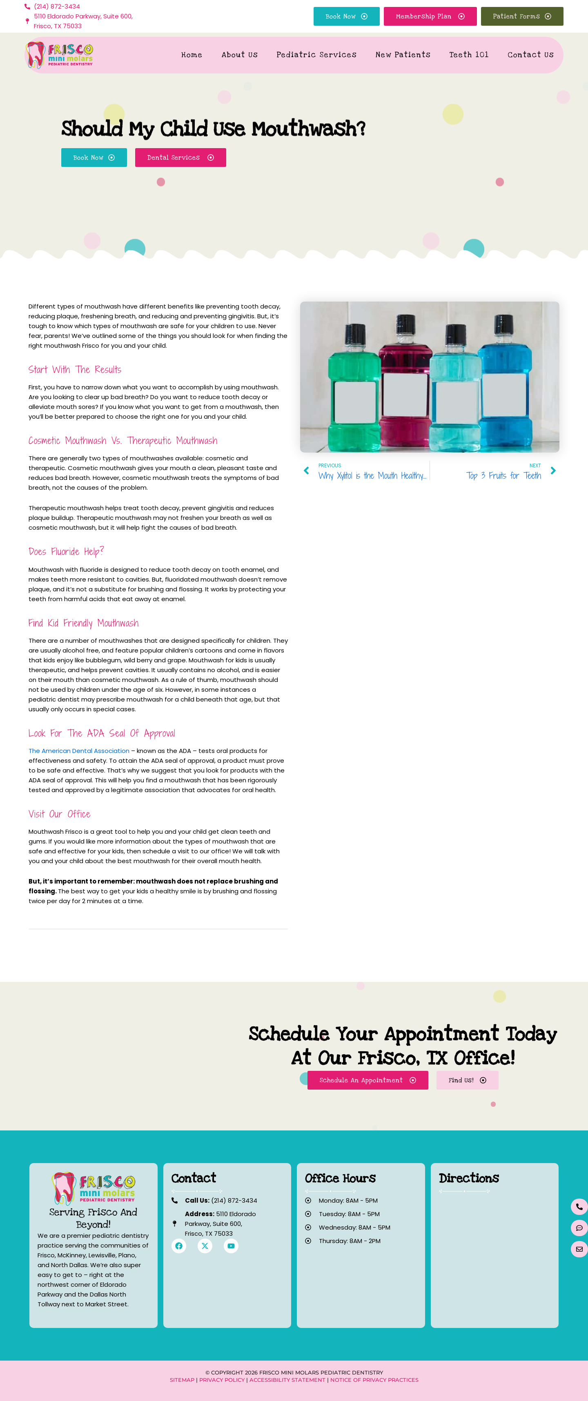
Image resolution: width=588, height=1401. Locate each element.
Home (192, 55)
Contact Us (531, 55)
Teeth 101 (469, 55)
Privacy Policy (222, 1380)
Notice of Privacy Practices (374, 1380)
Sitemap (182, 1380)
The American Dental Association (79, 750)
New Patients (403, 55)
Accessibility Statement (287, 1380)
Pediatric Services (317, 55)
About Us (240, 55)
